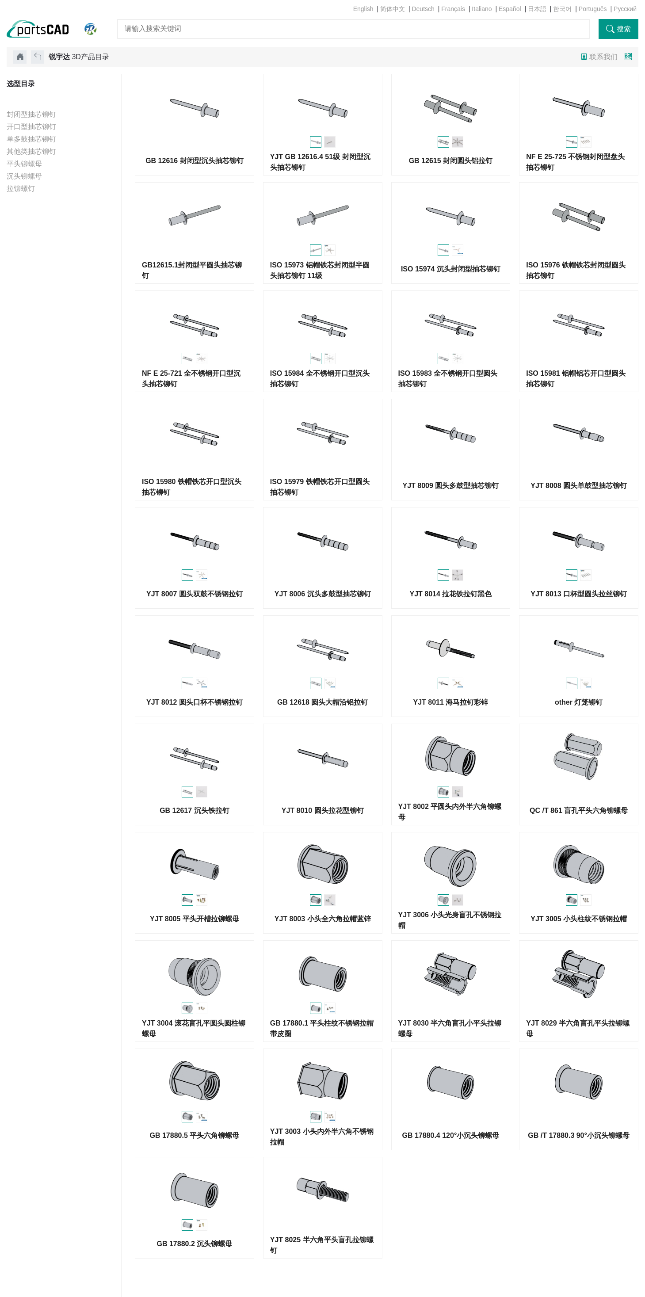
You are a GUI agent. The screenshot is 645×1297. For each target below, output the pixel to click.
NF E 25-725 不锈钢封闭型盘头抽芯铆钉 (575, 162)
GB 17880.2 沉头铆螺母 (195, 1243)
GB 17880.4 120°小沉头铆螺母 (450, 1135)
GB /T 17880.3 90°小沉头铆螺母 (579, 1135)
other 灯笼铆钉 (579, 702)
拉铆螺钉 (21, 188)
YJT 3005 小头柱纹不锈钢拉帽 (579, 919)
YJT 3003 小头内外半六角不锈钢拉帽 (322, 1137)
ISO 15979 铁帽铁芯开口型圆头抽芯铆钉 (320, 487)
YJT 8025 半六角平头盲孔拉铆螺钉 (322, 1245)
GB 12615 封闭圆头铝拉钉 (450, 160)
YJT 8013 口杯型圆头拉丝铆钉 (579, 594)
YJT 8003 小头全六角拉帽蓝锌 (323, 919)
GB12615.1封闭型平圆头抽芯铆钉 (192, 270)
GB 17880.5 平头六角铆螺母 (195, 1135)
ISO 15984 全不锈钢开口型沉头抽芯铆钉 (320, 379)
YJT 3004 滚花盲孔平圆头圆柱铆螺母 (193, 1028)
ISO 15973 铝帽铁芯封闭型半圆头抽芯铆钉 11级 (320, 270)
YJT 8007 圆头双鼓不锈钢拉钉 (194, 594)
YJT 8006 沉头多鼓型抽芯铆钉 (323, 594)
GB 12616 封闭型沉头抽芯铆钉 (194, 160)
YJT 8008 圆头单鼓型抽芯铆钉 (579, 485)
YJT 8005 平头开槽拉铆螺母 (194, 919)
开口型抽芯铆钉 (31, 126)
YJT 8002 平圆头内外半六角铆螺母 (450, 812)
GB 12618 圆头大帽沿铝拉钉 (322, 702)
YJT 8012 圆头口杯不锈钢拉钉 (194, 702)
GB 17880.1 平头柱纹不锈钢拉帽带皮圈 (322, 1028)
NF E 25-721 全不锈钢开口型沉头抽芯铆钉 (191, 379)
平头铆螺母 (24, 164)
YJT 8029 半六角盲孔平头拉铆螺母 (578, 1028)
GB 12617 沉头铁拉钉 (194, 810)
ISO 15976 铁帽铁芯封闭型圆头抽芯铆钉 (576, 270)
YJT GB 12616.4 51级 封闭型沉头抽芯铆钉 (320, 162)
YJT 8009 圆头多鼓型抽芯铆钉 (450, 485)
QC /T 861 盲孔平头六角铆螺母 (579, 810)
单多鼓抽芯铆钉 (31, 139)
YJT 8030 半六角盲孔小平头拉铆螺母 (450, 1028)
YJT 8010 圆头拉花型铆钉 (323, 810)
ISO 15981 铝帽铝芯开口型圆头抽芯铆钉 (576, 379)
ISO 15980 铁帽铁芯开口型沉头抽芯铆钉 (191, 487)
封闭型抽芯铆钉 (31, 114)
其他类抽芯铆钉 (31, 151)
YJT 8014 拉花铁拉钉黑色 (450, 594)
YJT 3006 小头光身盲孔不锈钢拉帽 (450, 920)
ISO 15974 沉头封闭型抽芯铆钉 (450, 269)
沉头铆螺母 (24, 176)
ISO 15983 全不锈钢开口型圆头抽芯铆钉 (448, 379)
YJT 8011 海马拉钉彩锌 (450, 702)
